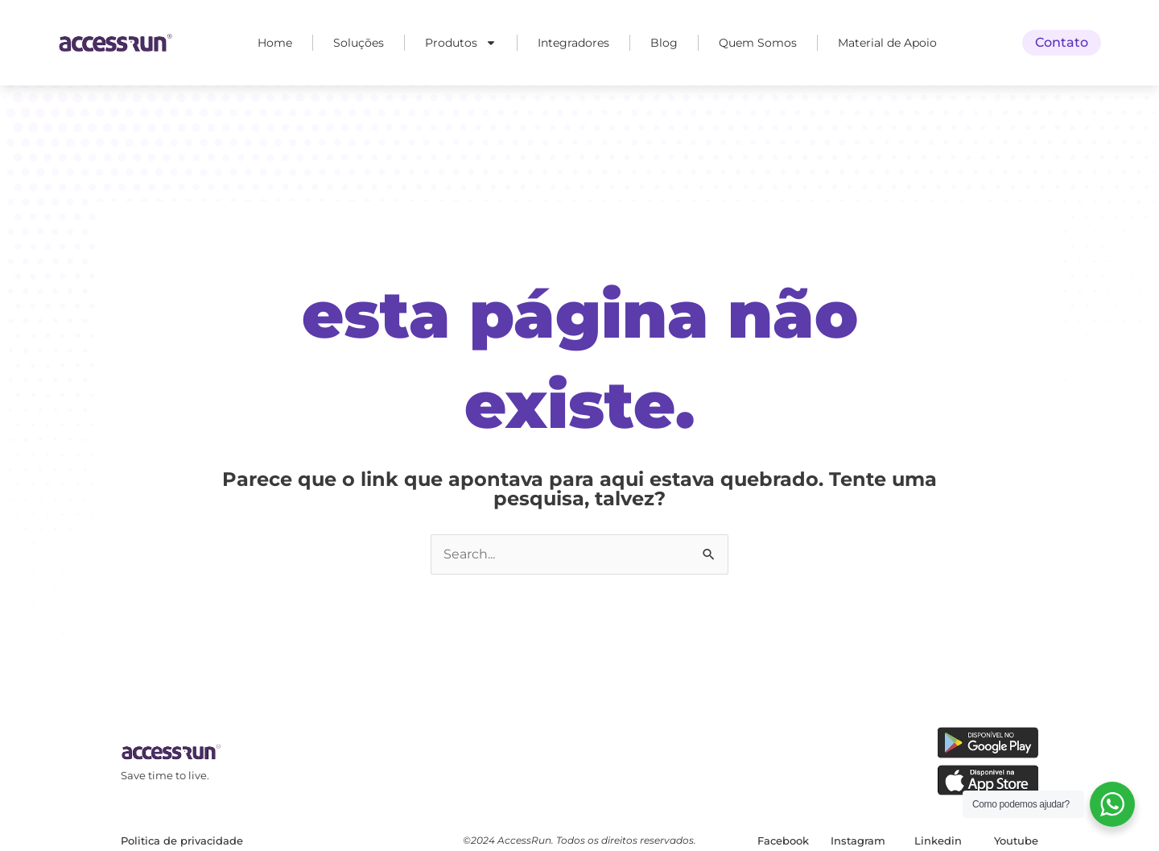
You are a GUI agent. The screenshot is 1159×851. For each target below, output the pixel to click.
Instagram (858, 840)
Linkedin (938, 840)
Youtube (1016, 840)
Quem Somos (758, 42)
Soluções (358, 42)
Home (275, 42)
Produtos (461, 43)
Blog (664, 42)
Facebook (783, 840)
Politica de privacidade (182, 840)
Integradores (573, 42)
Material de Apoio (887, 42)
